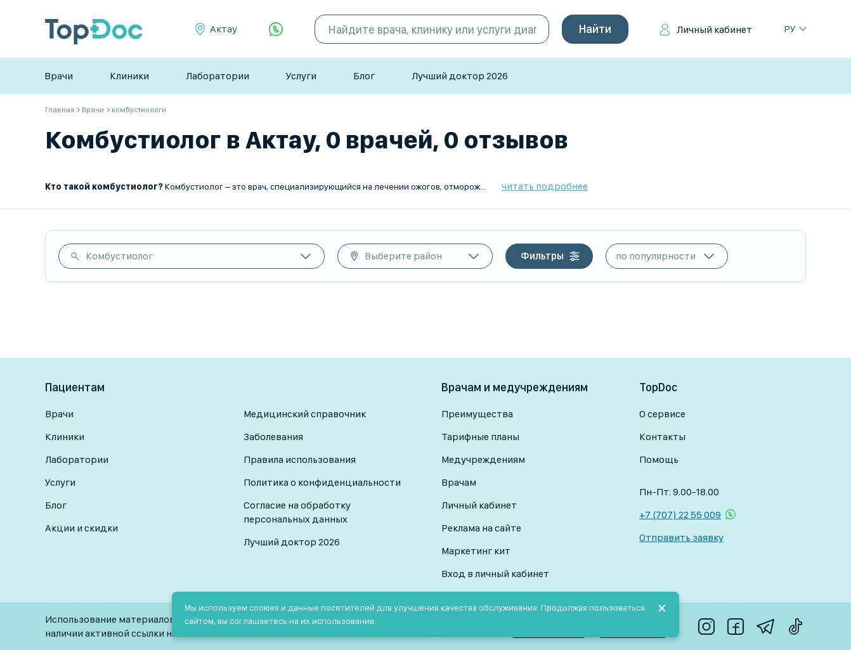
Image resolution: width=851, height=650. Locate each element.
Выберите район (403, 256)
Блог (364, 76)
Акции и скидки (81, 528)
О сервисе (662, 414)
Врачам (458, 482)
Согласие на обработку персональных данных (297, 512)
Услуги (301, 76)
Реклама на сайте (481, 528)
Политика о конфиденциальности (322, 482)
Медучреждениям (483, 459)
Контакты (662, 437)
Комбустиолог (119, 256)
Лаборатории (217, 76)
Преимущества (477, 414)
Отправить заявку (681, 537)
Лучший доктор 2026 (460, 76)
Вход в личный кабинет (495, 574)
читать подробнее (545, 186)
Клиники (129, 76)
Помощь (659, 459)
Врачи (58, 76)
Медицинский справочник (305, 414)
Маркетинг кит (475, 551)
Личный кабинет (714, 29)
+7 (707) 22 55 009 (680, 515)
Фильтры (542, 256)
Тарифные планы (480, 437)
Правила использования (300, 459)
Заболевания (273, 437)
